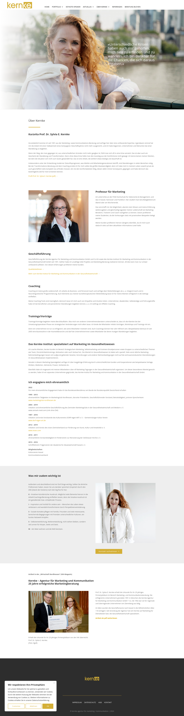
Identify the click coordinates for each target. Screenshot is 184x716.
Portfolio (56, 7)
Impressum (77, 703)
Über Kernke (102, 7)
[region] (31, 696)
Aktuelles (87, 7)
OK (48, 706)
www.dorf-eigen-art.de (37, 420)
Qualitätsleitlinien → (36, 269)
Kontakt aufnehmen (108, 551)
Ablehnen (33, 706)
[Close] (54, 682)
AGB (100, 703)
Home (46, 7)
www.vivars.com (34, 430)
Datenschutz (90, 703)
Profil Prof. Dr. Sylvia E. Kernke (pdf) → (43, 176)
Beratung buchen (132, 7)
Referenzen (117, 7)
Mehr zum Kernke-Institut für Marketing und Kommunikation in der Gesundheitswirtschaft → (64, 274)
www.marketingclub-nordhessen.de (42, 400)
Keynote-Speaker (73, 7)
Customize (16, 706)
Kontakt (108, 703)
